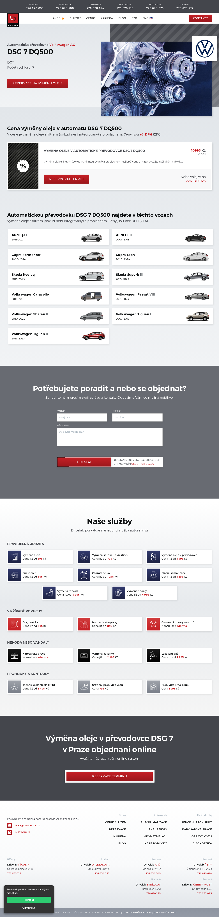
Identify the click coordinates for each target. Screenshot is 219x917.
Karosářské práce (197, 829)
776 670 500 (65, 8)
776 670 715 (184, 8)
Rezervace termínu (109, 776)
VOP (149, 912)
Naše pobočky (155, 843)
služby (75, 18)
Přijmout (29, 899)
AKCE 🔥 (58, 18)
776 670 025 (155, 8)
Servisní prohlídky (196, 822)
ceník (90, 18)
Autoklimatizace (153, 822)
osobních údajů (142, 464)
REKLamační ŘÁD (165, 912)
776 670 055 (34, 8)
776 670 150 (125, 8)
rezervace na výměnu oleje (38, 83)
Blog (122, 843)
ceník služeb (115, 822)
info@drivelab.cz (27, 825)
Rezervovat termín (66, 179)
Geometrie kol (155, 836)
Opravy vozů (202, 836)
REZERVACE (117, 829)
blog (122, 18)
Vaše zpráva (63, 425)
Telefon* (116, 410)
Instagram (22, 832)
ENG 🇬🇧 (147, 18)
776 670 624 (95, 8)
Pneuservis (158, 829)
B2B (134, 18)
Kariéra (106, 18)
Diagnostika (202, 843)
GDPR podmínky (133, 912)
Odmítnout (28, 907)
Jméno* (61, 410)
